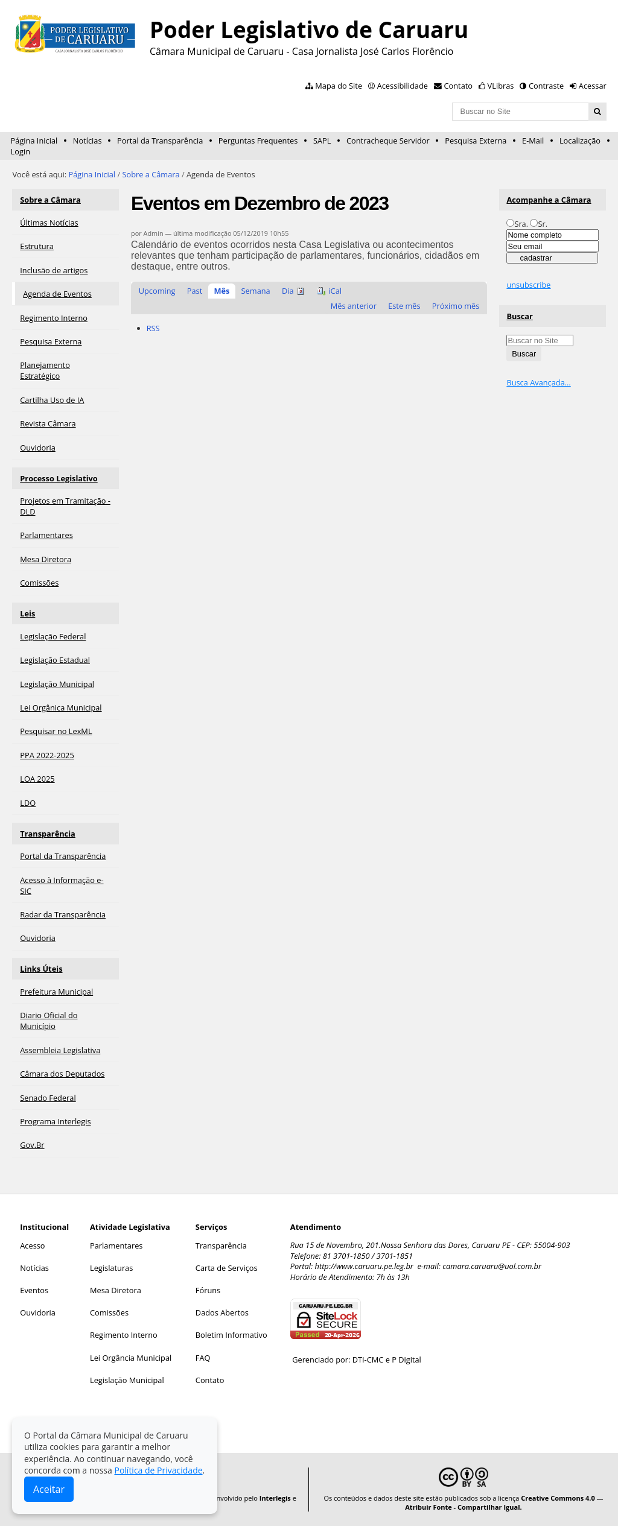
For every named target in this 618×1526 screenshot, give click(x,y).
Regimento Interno (124, 1334)
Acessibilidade (402, 85)
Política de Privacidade (158, 1470)
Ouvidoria (38, 1312)
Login (20, 151)
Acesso (32, 1245)
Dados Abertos (222, 1312)
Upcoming (157, 290)
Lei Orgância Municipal (130, 1357)
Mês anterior (354, 305)
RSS (153, 328)
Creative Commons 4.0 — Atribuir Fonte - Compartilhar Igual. (504, 1502)
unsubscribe (528, 284)
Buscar (519, 316)
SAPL (322, 140)
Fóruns (208, 1290)
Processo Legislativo (58, 478)
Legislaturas (111, 1267)
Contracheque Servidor (388, 140)
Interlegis (275, 1497)
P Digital (406, 1359)
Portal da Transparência (160, 140)
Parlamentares (116, 1245)
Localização (579, 140)
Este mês (404, 305)
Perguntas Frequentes (258, 140)
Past (194, 290)
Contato (458, 85)
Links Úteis (41, 968)
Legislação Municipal (127, 1380)
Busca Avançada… (538, 382)
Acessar (593, 85)
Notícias (87, 140)
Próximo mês (456, 305)
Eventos (34, 1290)
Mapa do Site (338, 85)
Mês (221, 290)
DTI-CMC (368, 1359)
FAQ (203, 1357)
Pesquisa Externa (475, 140)
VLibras (501, 85)
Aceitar (49, 1489)
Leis (27, 613)
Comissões (109, 1312)
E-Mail (533, 140)
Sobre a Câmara (150, 174)
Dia (288, 290)
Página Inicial (34, 140)
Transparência (47, 833)
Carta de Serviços (227, 1267)
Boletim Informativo (231, 1334)
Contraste (546, 85)
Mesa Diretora (115, 1290)
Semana (255, 290)
